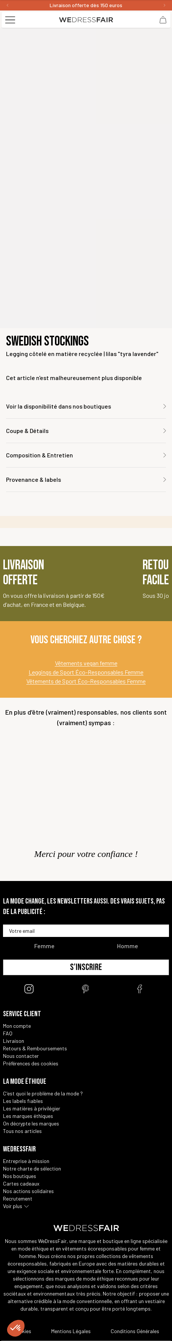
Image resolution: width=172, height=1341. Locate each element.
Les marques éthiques (28, 1116)
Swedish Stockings (47, 341)
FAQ (7, 1033)
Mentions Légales (71, 1331)
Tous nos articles (22, 1131)
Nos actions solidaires (28, 1191)
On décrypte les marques (31, 1123)
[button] (16, 1328)
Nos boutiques (19, 1176)
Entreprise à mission (26, 1161)
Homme (127, 945)
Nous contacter (21, 1056)
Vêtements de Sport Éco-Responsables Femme (86, 681)
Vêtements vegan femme (86, 663)
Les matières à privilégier (31, 1108)
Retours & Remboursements (35, 1048)
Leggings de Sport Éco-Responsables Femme (86, 672)
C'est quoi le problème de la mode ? (43, 1093)
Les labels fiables (23, 1101)
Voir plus (12, 1206)
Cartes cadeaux (21, 1183)
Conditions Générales (135, 1331)
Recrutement (17, 1198)
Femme (44, 945)
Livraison (13, 1041)
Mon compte (17, 1026)
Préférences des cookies (30, 1063)
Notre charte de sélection (32, 1168)
